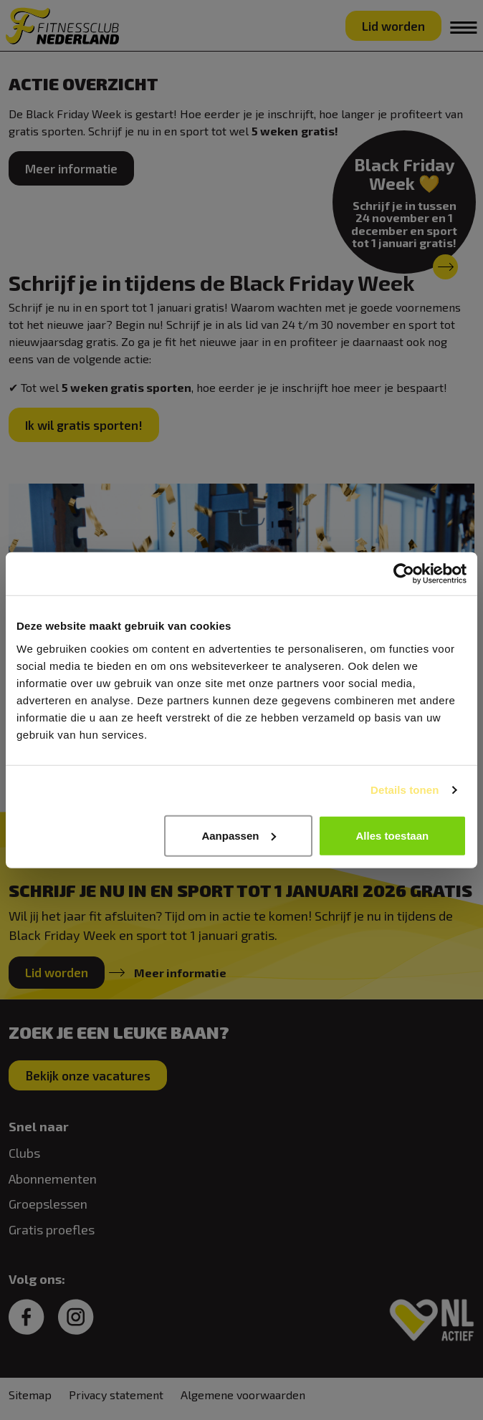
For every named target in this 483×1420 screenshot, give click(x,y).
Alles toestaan (392, 835)
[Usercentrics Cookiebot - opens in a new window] (404, 574)
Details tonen (404, 790)
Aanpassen (238, 835)
